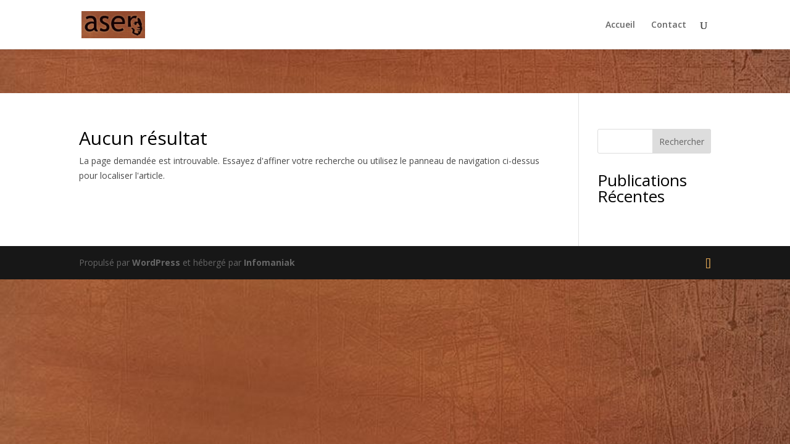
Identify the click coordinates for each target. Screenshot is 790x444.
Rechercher (681, 141)
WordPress (156, 262)
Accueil (620, 25)
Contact (668, 25)
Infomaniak (269, 262)
